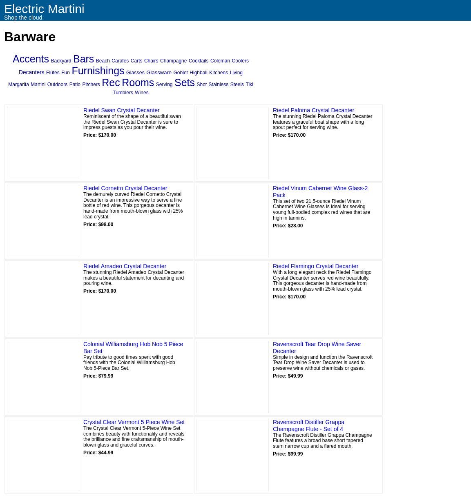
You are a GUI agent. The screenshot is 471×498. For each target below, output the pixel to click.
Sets (184, 82)
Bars (83, 58)
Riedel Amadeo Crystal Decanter (124, 266)
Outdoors (57, 84)
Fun (65, 73)
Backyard (61, 61)
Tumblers (123, 93)
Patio (74, 84)
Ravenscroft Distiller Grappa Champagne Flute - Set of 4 (308, 425)
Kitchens (218, 73)
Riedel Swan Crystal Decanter (121, 110)
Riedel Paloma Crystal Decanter (313, 110)
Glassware (159, 72)
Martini (38, 84)
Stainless (219, 84)
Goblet (181, 73)
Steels (237, 84)
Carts (137, 61)
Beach (103, 61)
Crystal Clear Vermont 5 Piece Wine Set (134, 422)
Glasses (135, 73)
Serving (164, 84)
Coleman (220, 61)
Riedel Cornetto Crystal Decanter (125, 188)
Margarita (18, 84)
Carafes (120, 61)
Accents (31, 58)
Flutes (53, 73)
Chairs (151, 61)
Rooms (138, 82)
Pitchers (91, 84)
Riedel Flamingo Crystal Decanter (315, 266)
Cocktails (199, 61)
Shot (201, 84)
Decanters (32, 72)
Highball (198, 73)
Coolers (240, 61)
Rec (111, 82)
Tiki (249, 84)
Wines (141, 93)
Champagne (173, 61)
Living (236, 73)
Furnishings (97, 70)
